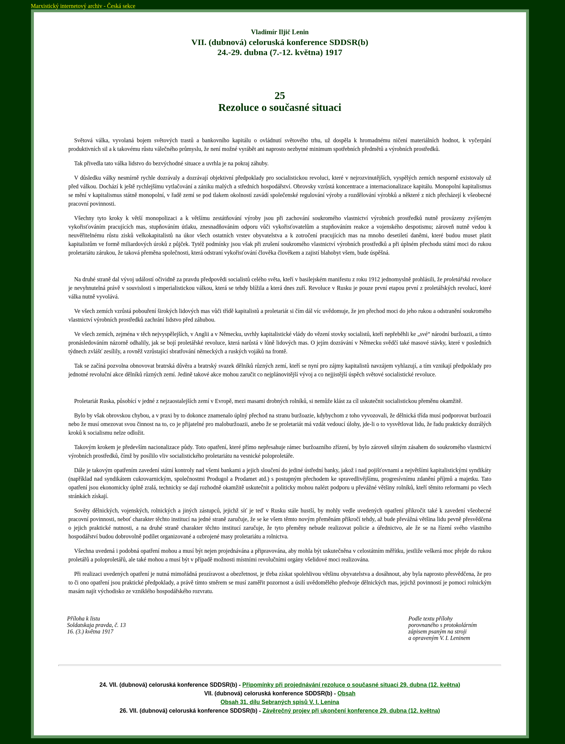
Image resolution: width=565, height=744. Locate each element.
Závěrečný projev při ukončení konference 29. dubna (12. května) (351, 711)
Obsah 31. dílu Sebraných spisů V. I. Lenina (280, 702)
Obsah (347, 693)
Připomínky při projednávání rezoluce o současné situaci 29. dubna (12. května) (352, 685)
